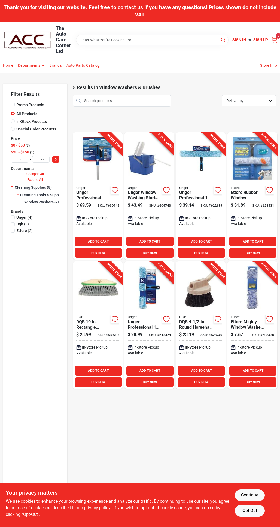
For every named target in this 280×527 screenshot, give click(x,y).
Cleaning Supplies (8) (33, 187)
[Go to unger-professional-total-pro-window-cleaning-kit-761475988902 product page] (98, 196)
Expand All (35, 180)
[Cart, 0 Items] (274, 40)
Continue (249, 495)
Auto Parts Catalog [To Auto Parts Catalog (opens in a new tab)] (83, 65)
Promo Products (30, 104)
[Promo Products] (13, 104)
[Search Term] (152, 40)
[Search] (223, 39)
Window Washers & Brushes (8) (51, 202)
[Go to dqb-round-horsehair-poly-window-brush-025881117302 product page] (201, 325)
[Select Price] (55, 159)
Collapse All (35, 174)
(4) (24, 217)
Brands (55, 65)
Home (8, 65)
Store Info (268, 65)
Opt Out (249, 510)
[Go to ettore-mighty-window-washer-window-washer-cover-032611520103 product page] (252, 325)
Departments (29, 65)
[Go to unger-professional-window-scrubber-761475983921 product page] (149, 325)
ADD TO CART (98, 241)
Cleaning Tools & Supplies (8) (45, 195)
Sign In (239, 40)
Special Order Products (36, 129)
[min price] (19, 159)
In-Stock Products (31, 121)
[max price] (41, 159)
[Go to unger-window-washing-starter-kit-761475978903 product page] (149, 196)
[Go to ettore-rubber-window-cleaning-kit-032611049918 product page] (252, 196)
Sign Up (260, 40)
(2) (22, 224)
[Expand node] (12, 187)
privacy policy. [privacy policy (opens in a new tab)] (97, 507)
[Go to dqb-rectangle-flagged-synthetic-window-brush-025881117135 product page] (98, 325)
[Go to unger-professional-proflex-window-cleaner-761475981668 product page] (201, 196)
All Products (26, 113)
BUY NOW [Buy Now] (98, 253)
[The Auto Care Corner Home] (27, 40)
